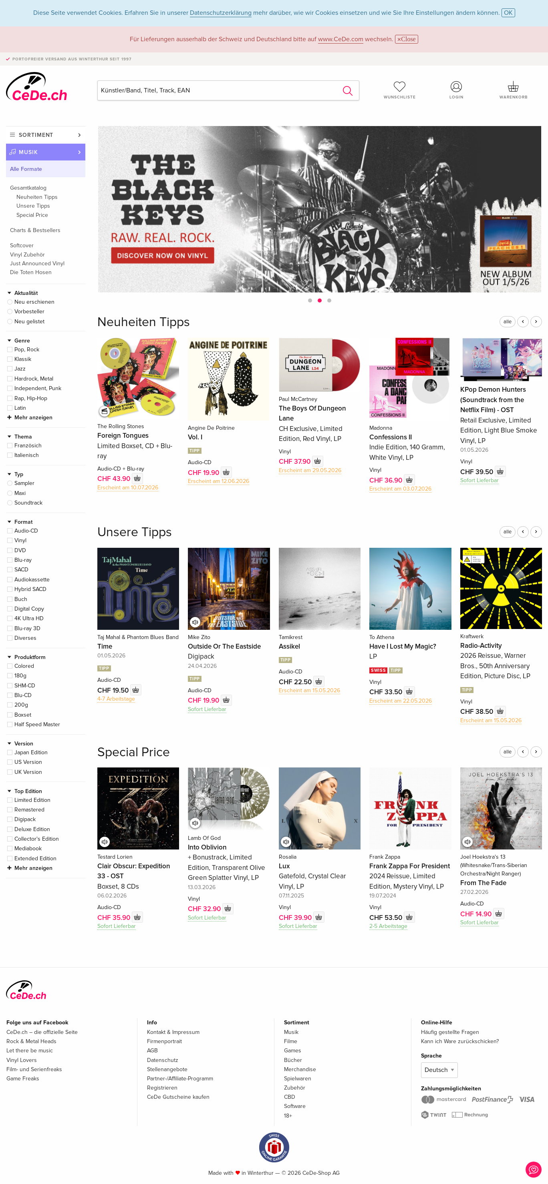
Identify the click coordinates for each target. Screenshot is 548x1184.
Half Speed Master (37, 724)
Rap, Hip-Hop (30, 398)
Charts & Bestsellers (35, 230)
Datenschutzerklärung (221, 13)
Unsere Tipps (33, 205)
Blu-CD (23, 695)
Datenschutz (162, 1060)
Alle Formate (26, 169)
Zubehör (294, 1087)
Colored (24, 666)
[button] (310, 301)
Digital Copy (29, 608)
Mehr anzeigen (33, 417)
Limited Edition (32, 800)
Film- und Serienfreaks (34, 1069)
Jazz (20, 368)
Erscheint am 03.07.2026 (400, 488)
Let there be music (29, 1050)
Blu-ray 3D (27, 628)
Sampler (24, 483)
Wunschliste (399, 90)
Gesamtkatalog (28, 187)
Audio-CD (26, 530)
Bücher (293, 1060)
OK (508, 13)
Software (295, 1106)
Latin (20, 408)
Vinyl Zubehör (27, 254)
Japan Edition (31, 752)
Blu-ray (23, 560)
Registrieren (162, 1087)
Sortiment (36, 135)
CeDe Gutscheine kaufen (178, 1097)
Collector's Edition (36, 838)
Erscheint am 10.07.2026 (127, 487)
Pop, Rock (26, 349)
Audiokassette (32, 579)
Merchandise (300, 1069)
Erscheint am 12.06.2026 (218, 481)
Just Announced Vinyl (37, 263)
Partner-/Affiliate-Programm (180, 1078)
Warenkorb (513, 90)
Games (292, 1050)
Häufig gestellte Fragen (450, 1032)
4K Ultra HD (29, 618)
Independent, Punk (37, 388)
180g (20, 675)
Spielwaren (297, 1078)
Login (456, 90)
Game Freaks (22, 1078)
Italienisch (26, 455)
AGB (152, 1050)
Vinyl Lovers (21, 1060)
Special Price (32, 215)
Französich (28, 445)
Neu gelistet (29, 321)
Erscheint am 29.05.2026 (310, 470)
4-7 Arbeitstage (116, 698)
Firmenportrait (164, 1041)
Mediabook (28, 848)
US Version (28, 762)
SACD (21, 569)
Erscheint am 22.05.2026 (400, 700)
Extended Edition (35, 858)
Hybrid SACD (30, 589)
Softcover (22, 245)
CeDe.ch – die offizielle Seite (42, 1032)
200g (21, 704)
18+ (288, 1115)
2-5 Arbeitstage (388, 926)
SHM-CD (24, 685)
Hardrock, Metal (33, 378)
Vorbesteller (29, 311)
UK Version (28, 772)
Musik (28, 152)
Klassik (22, 359)
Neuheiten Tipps (37, 197)
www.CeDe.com (340, 39)
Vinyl (20, 540)
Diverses (25, 638)
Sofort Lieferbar (479, 480)
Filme (290, 1041)
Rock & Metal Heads (31, 1041)
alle (508, 322)
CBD (289, 1097)
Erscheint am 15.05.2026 (309, 690)
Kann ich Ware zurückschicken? (460, 1041)
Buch (20, 599)
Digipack (25, 819)
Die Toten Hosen (31, 272)
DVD (20, 550)
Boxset (22, 714)
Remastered (29, 809)
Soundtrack (28, 502)
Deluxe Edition (32, 829)
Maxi (20, 493)
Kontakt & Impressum (173, 1032)
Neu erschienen (34, 302)
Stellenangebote (167, 1069)
